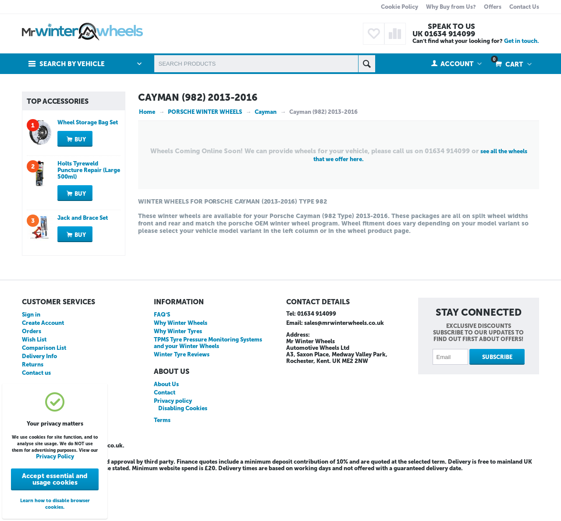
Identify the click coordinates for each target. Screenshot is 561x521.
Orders (31, 378)
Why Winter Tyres (178, 378)
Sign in (31, 361)
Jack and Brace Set (82, 264)
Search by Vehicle (72, 64)
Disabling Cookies (182, 455)
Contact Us (524, 7)
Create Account (43, 369)
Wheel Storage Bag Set (87, 169)
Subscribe (497, 404)
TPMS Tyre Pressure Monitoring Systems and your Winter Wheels (208, 389)
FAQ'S (162, 361)
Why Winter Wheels (180, 369)
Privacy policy (173, 447)
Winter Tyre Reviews (181, 401)
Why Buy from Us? (451, 7)
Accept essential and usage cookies (55, 479)
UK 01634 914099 (443, 33)
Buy (80, 186)
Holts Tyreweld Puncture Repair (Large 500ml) (88, 217)
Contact (164, 439)
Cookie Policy (399, 7)
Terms (162, 467)
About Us (166, 431)
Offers (492, 7)
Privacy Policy (55, 456)
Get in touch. (521, 41)
